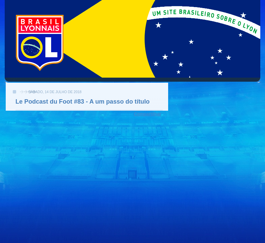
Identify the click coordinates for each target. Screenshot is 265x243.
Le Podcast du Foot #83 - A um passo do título (82, 101)
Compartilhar (147, 113)
